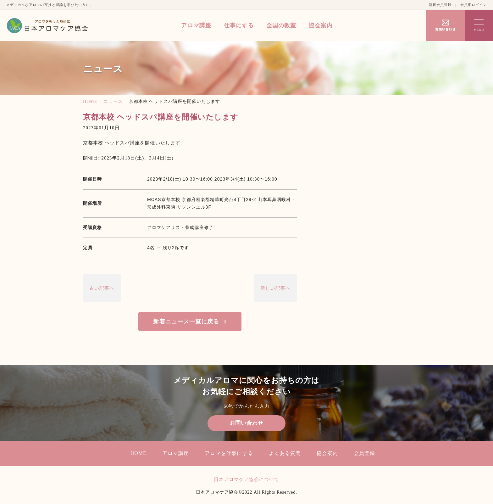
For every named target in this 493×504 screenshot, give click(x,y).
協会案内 (321, 25)
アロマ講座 (196, 25)
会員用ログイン (473, 5)
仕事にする (239, 25)
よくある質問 (285, 453)
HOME (90, 101)
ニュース (112, 101)
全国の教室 (281, 25)
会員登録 (364, 453)
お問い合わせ (246, 423)
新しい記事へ (275, 288)
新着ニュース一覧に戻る (186, 321)
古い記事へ (101, 288)
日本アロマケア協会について (247, 479)
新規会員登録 (440, 5)
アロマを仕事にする (229, 453)
